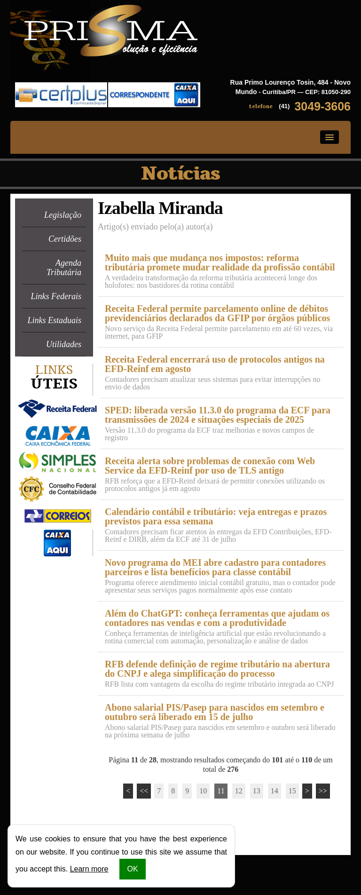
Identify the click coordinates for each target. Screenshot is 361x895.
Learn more (89, 869)
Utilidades (63, 344)
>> (323, 791)
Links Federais (56, 296)
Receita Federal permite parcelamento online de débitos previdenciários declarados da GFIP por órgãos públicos (217, 313)
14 (274, 791)
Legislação (62, 215)
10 (203, 791)
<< (144, 791)
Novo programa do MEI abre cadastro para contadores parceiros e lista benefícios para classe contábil (215, 567)
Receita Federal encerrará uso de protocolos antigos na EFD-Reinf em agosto (215, 364)
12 (239, 791)
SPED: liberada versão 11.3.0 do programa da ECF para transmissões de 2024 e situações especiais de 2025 (217, 414)
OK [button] (132, 869)
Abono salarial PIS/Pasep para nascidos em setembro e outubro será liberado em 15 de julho (214, 712)
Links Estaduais (54, 320)
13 (256, 791)
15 (292, 791)
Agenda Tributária (64, 267)
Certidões (64, 239)
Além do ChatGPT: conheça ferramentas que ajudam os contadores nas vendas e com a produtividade (217, 618)
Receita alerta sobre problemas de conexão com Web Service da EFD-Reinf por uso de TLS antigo (210, 465)
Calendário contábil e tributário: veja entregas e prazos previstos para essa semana (216, 516)
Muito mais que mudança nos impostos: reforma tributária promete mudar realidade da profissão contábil (220, 262)
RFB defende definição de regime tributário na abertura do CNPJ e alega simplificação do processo (217, 668)
